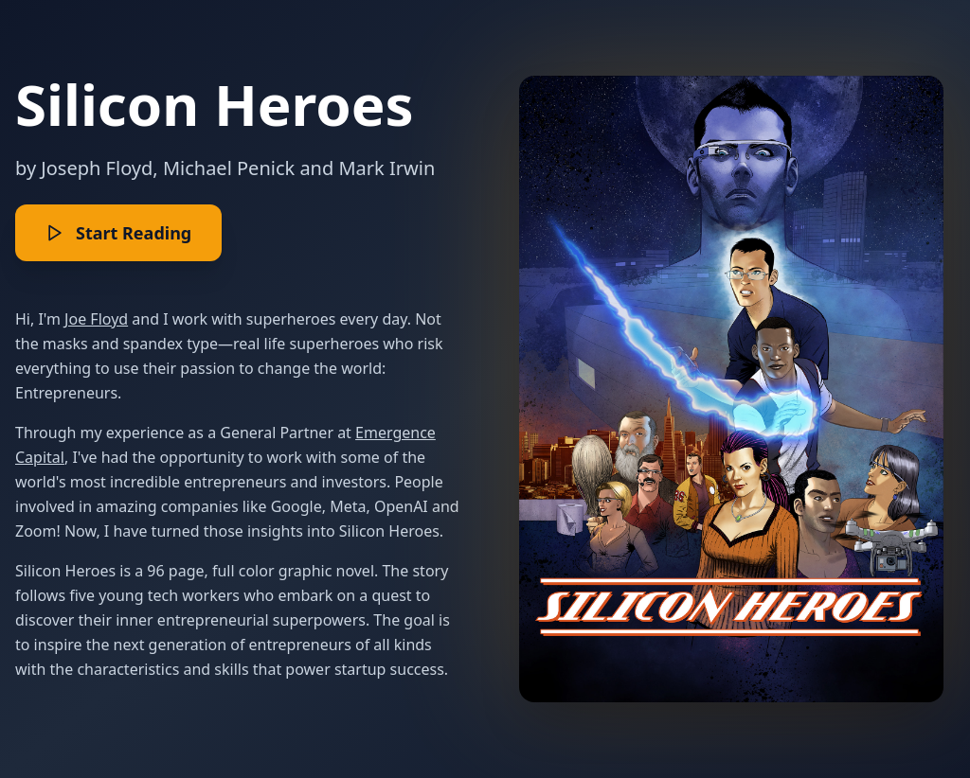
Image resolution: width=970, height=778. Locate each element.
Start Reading (118, 232)
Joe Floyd (96, 319)
